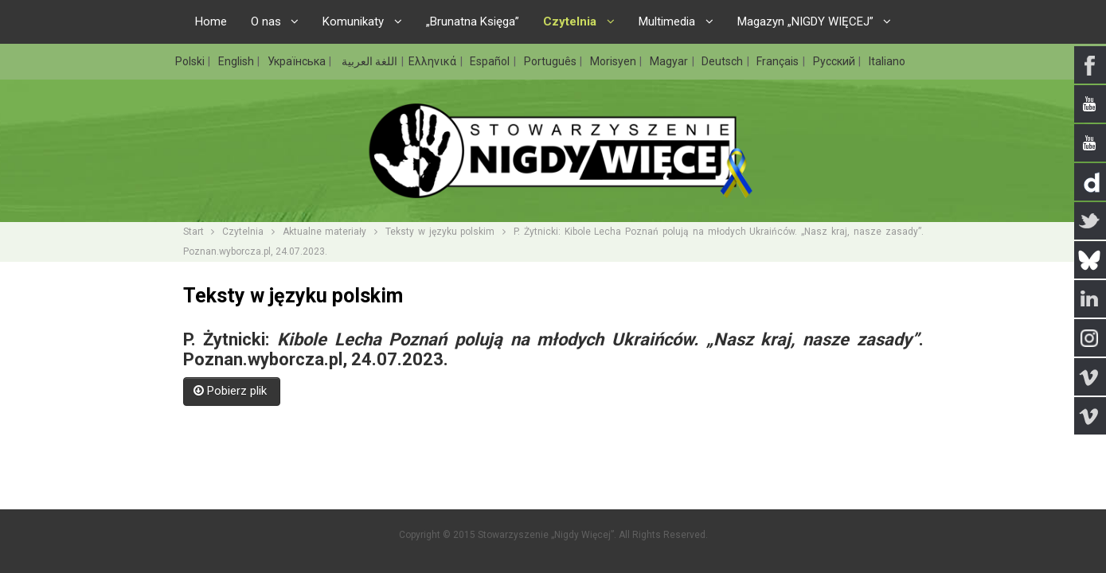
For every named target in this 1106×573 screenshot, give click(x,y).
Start (193, 231)
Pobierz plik (231, 391)
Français (778, 61)
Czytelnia (243, 231)
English (237, 61)
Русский (835, 61)
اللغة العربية (368, 61)
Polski (191, 61)
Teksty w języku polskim (439, 231)
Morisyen (614, 61)
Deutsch (723, 61)
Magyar (670, 61)
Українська (298, 61)
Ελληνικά (433, 61)
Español (491, 61)
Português (551, 61)
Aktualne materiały (325, 231)
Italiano (887, 61)
